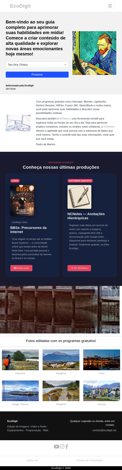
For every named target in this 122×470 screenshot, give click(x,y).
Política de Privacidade (90, 460)
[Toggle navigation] (109, 6)
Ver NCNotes (79, 268)
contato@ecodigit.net (104, 430)
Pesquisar (37, 74)
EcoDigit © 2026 (61, 468)
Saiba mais (21, 268)
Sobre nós (32, 460)
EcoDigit (20, 6)
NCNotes (65, 118)
